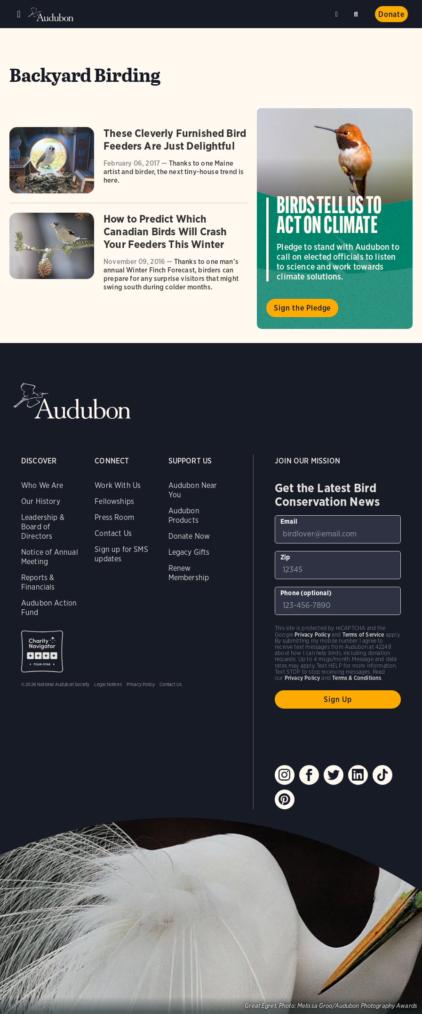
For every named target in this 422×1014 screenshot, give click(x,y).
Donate (391, 14)
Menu (19, 14)
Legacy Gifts (189, 552)
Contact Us (113, 533)
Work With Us (118, 485)
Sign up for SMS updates (121, 554)
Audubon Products (183, 515)
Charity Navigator (42, 651)
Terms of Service (363, 634)
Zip (285, 557)
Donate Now (189, 536)
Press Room (114, 517)
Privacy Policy (141, 684)
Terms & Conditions (356, 677)
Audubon (51, 14)
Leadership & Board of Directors (42, 527)
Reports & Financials (38, 582)
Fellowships (114, 501)
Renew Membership (188, 573)
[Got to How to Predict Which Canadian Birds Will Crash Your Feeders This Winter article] (128, 255)
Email (288, 521)
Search (358, 12)
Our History (40, 501)
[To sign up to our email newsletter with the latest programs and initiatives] (338, 529)
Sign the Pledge (302, 307)
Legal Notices (107, 684)
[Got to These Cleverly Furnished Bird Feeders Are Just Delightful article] (128, 165)
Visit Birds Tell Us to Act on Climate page (335, 218)
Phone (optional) (306, 593)
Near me (338, 14)
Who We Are (42, 485)
